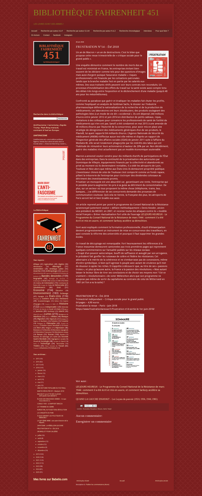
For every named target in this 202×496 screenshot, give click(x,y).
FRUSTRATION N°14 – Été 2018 (48, 428)
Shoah (35, 341)
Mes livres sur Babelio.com (50, 479)
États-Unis (55, 296)
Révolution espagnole (60, 330)
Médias (54, 316)
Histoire (63, 303)
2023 (38, 466)
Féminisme (64, 299)
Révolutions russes (61, 332)
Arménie (56, 273)
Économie (86, 409)
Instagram (68, 35)
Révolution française (43, 332)
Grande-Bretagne (44, 301)
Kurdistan (51, 311)
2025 (38, 472)
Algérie (61, 264)
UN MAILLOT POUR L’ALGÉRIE (47, 431)
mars (40, 376)
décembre (41, 450)
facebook (57, 35)
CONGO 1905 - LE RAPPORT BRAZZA (49, 404)
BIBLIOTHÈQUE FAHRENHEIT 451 (96, 12)
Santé (105, 409)
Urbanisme (43, 348)
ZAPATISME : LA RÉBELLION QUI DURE (50, 426)
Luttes (47, 314)
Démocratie (59, 285)
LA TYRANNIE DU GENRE (45, 407)
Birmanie (62, 278)
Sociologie (45, 341)
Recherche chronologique (129, 31)
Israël (51, 309)
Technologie (45, 344)
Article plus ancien (161, 481)
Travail (109, 409)
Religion (48, 328)
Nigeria (35, 321)
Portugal (35, 325)
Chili (59, 281)
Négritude (53, 319)
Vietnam (54, 348)
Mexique (64, 316)
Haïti (54, 304)
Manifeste (37, 316)
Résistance (37, 330)
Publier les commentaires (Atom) (97, 484)
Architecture (39, 273)
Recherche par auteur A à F (52, 31)
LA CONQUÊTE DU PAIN (45, 413)
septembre (41, 441)
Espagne (41, 296)
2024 (38, 469)
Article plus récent (83, 481)
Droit (59, 287)
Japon (66, 309)
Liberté (61, 311)
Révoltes (47, 330)
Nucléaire (44, 321)
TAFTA (35, 343)
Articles (63, 273)
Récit (39, 328)
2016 (38, 362)
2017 (38, 365)
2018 (38, 368)
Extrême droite (48, 299)
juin (39, 385)
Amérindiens (38, 269)
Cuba (50, 285)
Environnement (42, 293)
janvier (40, 370)
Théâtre (36, 346)
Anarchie (36, 271)
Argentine (48, 273)
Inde (41, 307)
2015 (38, 359)
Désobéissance (39, 287)
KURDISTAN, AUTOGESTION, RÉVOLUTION (52, 410)
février (40, 373)
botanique (36, 281)
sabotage (45, 337)
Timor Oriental (50, 346)
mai (39, 382)
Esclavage (64, 293)
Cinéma (38, 283)
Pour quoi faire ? (162, 31)
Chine (66, 281)
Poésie (63, 323)
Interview (65, 307)
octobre (41, 444)
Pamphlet (64, 321)
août (39, 438)
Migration (41, 319)
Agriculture (48, 264)
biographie (37, 278)
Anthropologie (51, 271)
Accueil (34, 31)
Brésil (45, 281)
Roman (51, 334)
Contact (46, 35)
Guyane (47, 304)
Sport (63, 341)
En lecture (35, 35)
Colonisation (49, 283)
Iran (38, 309)
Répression (59, 328)
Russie (62, 334)
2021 (38, 460)
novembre (41, 447)
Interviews (148, 31)
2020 (38, 457)
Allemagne (56, 266)
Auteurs (36, 276)
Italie (59, 309)
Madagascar (62, 314)
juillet (40, 435)
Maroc (47, 316)
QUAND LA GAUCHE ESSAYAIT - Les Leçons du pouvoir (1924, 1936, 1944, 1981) (117, 399)
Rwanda (36, 337)
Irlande (44, 309)
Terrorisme (60, 344)
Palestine (54, 321)
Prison (66, 325)
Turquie (35, 348)
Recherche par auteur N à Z (104, 31)
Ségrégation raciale (58, 339)
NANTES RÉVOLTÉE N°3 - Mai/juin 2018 (50, 391)
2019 (38, 454)
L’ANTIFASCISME (40, 135)
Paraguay (40, 323)
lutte (40, 314)
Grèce (56, 301)
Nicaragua (63, 319)
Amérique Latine (56, 269)
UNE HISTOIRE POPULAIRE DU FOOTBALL (51, 388)
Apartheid (65, 271)
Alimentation (37, 266)
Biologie (52, 278)
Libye (35, 314)
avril (39, 379)
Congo (43, 285)
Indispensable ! (51, 307)
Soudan (55, 341)
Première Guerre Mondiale (50, 325)
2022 (38, 463)
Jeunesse (39, 311)
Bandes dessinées (51, 275)
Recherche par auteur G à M (78, 31)
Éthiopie (36, 299)
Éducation (93, 409)
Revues (100, 409)
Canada (52, 281)
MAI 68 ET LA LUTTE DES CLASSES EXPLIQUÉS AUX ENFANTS (49, 395)
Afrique (36, 264)
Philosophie (51, 323)
